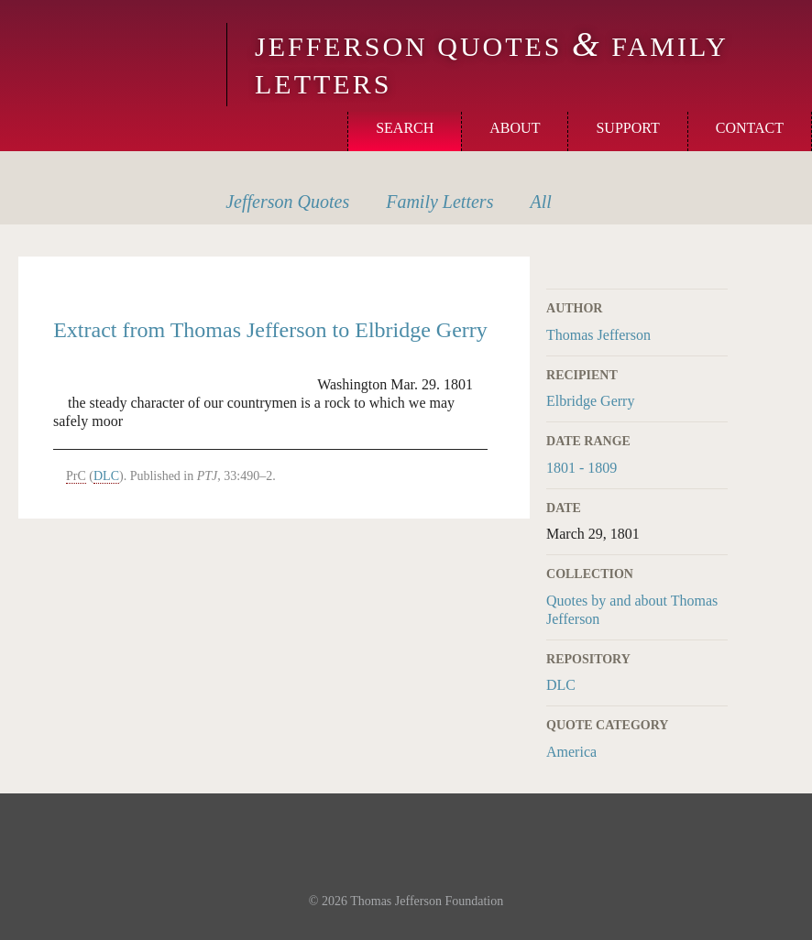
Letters (439, 201)
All (540, 201)
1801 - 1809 (581, 467)
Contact (750, 128)
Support (627, 128)
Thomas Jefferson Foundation (426, 901)
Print (716, 267)
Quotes (287, 201)
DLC (561, 685)
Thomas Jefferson (598, 335)
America (571, 752)
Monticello (111, 47)
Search (404, 128)
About (514, 128)
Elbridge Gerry (590, 401)
